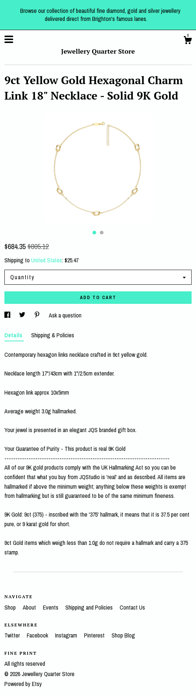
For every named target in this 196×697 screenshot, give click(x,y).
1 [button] (94, 232)
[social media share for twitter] (23, 315)
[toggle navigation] (8, 39)
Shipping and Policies (89, 607)
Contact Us (132, 607)
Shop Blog (123, 635)
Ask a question (65, 315)
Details (14, 335)
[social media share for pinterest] (37, 315)
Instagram (67, 635)
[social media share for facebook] (8, 315)
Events (51, 607)
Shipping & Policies (52, 335)
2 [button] (102, 232)
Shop (10, 607)
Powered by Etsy (23, 684)
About (30, 607)
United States (46, 260)
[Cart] (188, 41)
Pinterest (95, 635)
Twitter (12, 635)
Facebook (38, 635)
